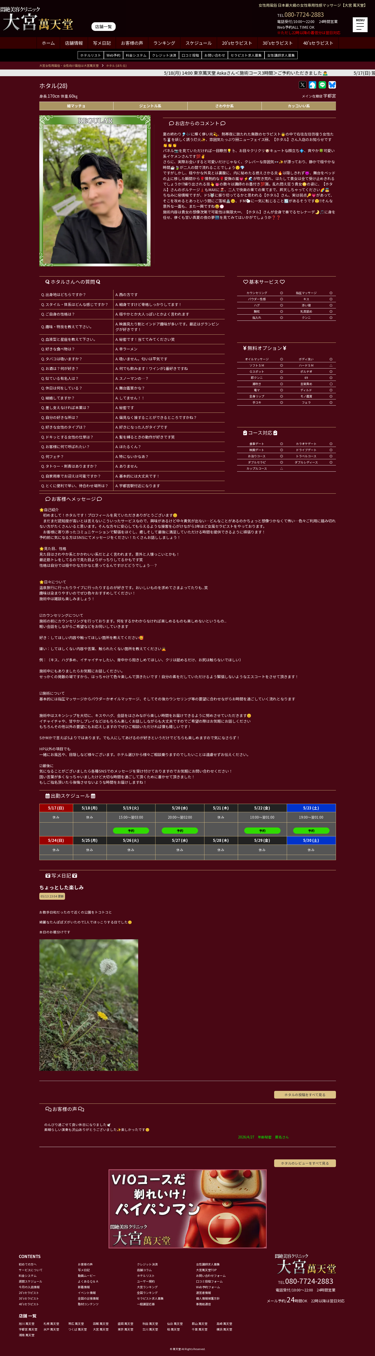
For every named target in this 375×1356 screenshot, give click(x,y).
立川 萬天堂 (150, 1329)
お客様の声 (132, 43)
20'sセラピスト (237, 43)
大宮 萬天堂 (101, 1329)
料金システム (136, 55)
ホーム (48, 43)
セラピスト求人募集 (246, 55)
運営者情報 (203, 1292)
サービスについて (31, 1270)
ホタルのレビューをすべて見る (305, 1163)
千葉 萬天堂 (199, 1329)
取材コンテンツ (88, 1304)
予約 (131, 830)
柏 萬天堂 (173, 1329)
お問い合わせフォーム (211, 1275)
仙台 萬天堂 (175, 1323)
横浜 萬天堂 (224, 1329)
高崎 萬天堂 (224, 1323)
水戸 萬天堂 (51, 1329)
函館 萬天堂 (101, 1323)
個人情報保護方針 (208, 1298)
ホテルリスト (90, 55)
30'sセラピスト (278, 43)
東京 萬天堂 (125, 1329)
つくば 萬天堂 (77, 1329)
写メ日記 (102, 43)
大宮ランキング (147, 1287)
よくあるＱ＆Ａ (88, 1281)
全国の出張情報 (88, 1298)
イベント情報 (87, 1292)
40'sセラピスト (318, 43)
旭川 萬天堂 (26, 1323)
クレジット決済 (164, 55)
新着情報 (84, 1287)
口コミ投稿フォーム (209, 1281)
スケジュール (198, 43)
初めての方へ (28, 1264)
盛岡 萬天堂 (125, 1323)
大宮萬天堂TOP (206, 1270)
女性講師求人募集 (281, 55)
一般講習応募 (146, 1304)
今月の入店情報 (29, 1287)
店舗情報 (74, 43)
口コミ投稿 (190, 55)
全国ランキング (147, 1292)
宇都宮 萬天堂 (28, 1329)
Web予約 (113, 55)
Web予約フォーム (208, 1287)
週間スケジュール (30, 1281)
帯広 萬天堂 (76, 1323)
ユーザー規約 (146, 1281)
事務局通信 (203, 1304)
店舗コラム (144, 1270)
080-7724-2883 (304, 14)
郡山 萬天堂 (199, 1323)
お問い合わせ (214, 55)
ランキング (164, 43)
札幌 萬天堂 (51, 1323)
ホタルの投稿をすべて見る (305, 1094)
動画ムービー (87, 1275)
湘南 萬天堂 (26, 1335)
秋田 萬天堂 (150, 1323)
